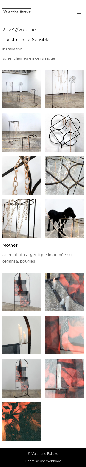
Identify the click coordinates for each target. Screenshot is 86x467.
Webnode (53, 461)
